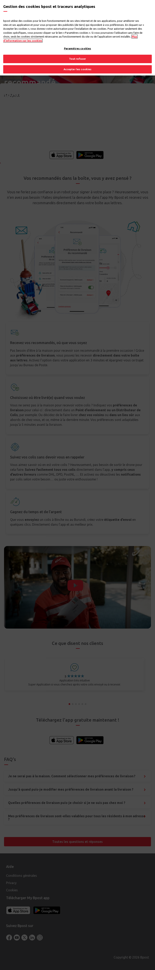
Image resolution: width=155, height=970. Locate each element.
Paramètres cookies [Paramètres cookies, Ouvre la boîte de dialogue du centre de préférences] (77, 48)
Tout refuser (77, 58)
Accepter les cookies (78, 69)
